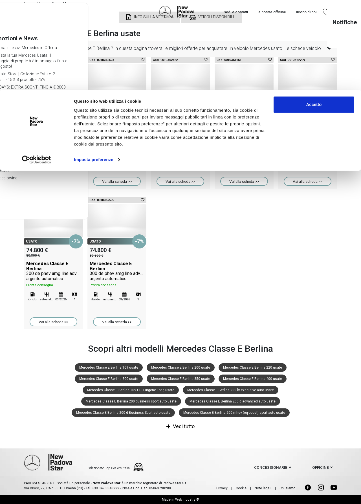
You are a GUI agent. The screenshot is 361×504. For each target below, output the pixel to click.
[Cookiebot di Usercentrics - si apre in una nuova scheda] (36, 70)
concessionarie (270, 467)
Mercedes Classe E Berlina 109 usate (108, 367)
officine (320, 467)
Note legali (263, 488)
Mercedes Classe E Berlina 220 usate (252, 367)
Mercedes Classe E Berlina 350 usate (180, 379)
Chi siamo (287, 488)
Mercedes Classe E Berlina (53, 130)
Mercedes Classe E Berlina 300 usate (108, 379)
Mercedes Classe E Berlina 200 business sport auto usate (131, 401)
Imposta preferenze (93, 69)
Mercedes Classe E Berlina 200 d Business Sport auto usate (123, 413)
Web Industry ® (187, 499)
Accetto (314, 14)
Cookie (241, 488)
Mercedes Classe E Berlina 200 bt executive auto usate (230, 390)
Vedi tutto (180, 426)
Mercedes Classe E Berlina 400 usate (252, 379)
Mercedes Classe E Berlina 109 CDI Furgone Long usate (130, 390)
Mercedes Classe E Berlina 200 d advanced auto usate (233, 401)
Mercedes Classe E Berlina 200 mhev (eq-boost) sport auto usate (234, 413)
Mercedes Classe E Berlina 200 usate (180, 367)
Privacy (222, 488)
